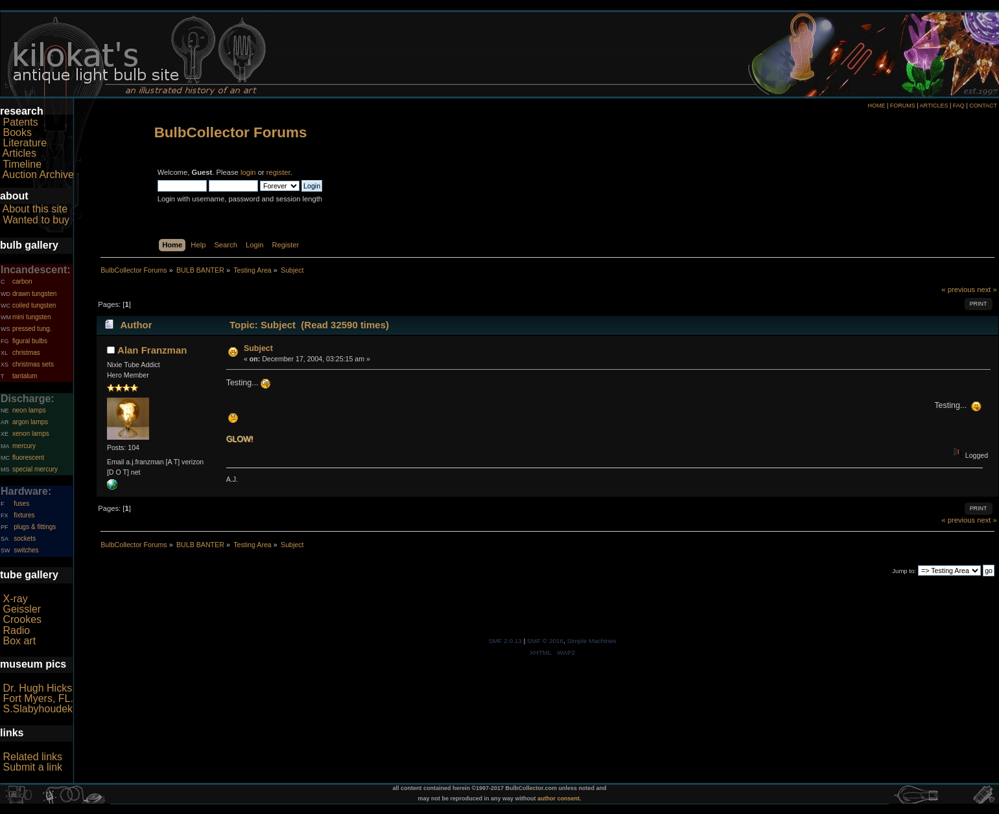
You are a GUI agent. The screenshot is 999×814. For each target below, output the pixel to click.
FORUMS (902, 105)
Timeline (22, 164)
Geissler (22, 609)
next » (987, 289)
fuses (21, 503)
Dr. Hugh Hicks (37, 688)
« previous (958, 289)
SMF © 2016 (545, 640)
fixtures (24, 515)
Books (17, 132)
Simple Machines (592, 640)
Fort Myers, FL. (38, 698)
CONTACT (983, 105)
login (248, 172)
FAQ (959, 105)
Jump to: (904, 570)
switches (26, 550)
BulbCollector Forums (230, 132)
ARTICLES (934, 105)
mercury (24, 445)
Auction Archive (38, 174)
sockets (25, 538)
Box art (19, 640)
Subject (258, 348)
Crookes (22, 619)
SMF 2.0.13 (505, 640)
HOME (876, 105)
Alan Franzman (152, 350)
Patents (20, 122)
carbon (22, 281)
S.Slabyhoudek (38, 708)
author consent (558, 798)
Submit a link (32, 767)
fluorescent (28, 457)
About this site (35, 208)
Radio (16, 630)
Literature (25, 142)
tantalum (24, 375)
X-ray (15, 598)
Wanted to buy (36, 219)
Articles (19, 153)
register (278, 172)
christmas (26, 352)
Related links (32, 756)
